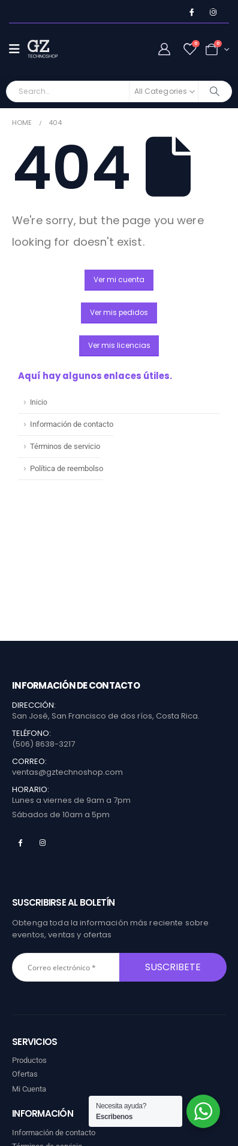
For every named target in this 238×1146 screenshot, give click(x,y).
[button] (119, 280)
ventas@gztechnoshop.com (67, 772)
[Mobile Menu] (18, 49)
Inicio (38, 402)
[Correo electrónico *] (65, 967)
